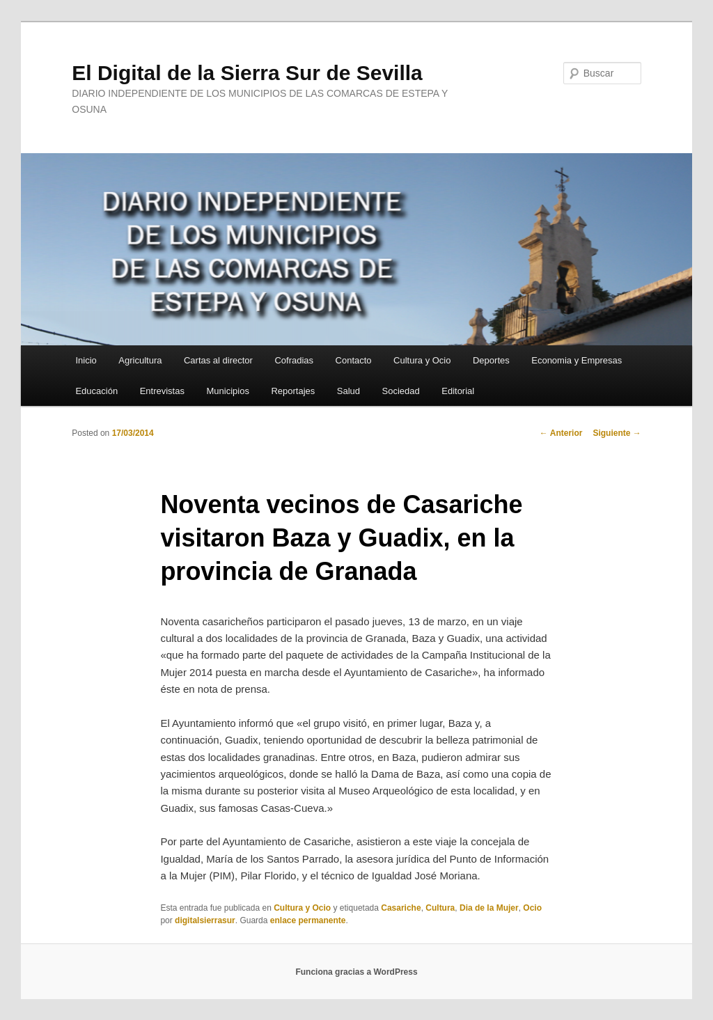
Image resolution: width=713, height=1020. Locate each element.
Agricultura (140, 360)
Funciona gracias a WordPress (356, 972)
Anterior (561, 433)
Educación (96, 391)
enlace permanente (308, 920)
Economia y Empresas (576, 360)
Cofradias (293, 360)
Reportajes (293, 391)
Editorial (457, 391)
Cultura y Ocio (421, 360)
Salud (348, 391)
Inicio (85, 360)
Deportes (491, 360)
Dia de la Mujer (489, 908)
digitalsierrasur (205, 920)
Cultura (440, 908)
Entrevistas (162, 391)
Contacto (354, 360)
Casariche (401, 908)
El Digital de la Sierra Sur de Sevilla (247, 72)
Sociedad (401, 391)
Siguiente (617, 433)
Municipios (227, 391)
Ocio (532, 908)
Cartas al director (218, 360)
